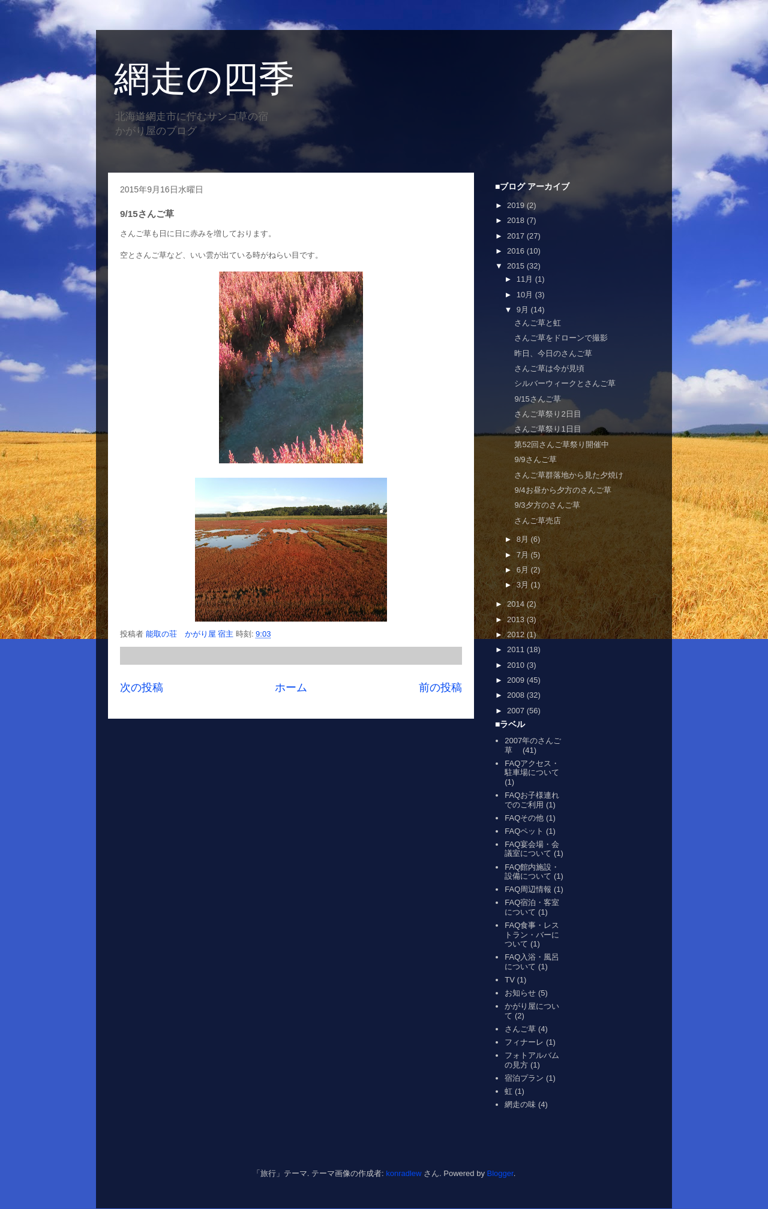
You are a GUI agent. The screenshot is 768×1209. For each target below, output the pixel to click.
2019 (517, 205)
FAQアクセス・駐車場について (532, 768)
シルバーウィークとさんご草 (565, 383)
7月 (524, 554)
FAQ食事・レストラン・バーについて (532, 934)
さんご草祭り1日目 (547, 428)
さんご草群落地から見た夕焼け (568, 475)
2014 (517, 603)
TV (510, 979)
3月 (524, 584)
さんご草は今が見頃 (549, 368)
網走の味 (520, 1104)
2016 (517, 250)
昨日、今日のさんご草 (553, 353)
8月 (524, 539)
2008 (517, 695)
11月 (526, 279)
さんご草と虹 (537, 322)
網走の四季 (204, 79)
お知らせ (520, 992)
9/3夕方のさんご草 (547, 505)
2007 (517, 710)
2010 (517, 665)
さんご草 (520, 1028)
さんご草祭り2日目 (547, 413)
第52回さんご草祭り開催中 (561, 444)
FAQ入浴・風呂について (532, 961)
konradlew (403, 1173)
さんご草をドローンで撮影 (561, 337)
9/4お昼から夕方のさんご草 (562, 490)
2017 (517, 235)
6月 (524, 569)
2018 (517, 220)
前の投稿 (440, 688)
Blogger (500, 1173)
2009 (517, 680)
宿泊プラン (524, 1078)
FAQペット (524, 831)
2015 (517, 265)
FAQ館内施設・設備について (532, 872)
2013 (517, 619)
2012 (517, 634)
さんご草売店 (537, 520)
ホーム (291, 688)
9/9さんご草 (535, 459)
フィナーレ (524, 1042)
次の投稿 (141, 688)
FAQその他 (524, 817)
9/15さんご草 (537, 398)
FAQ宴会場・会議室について (532, 849)
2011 (517, 649)
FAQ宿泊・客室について (532, 907)
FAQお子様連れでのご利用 (532, 800)
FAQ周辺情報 (528, 889)
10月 (526, 294)
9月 (524, 309)
